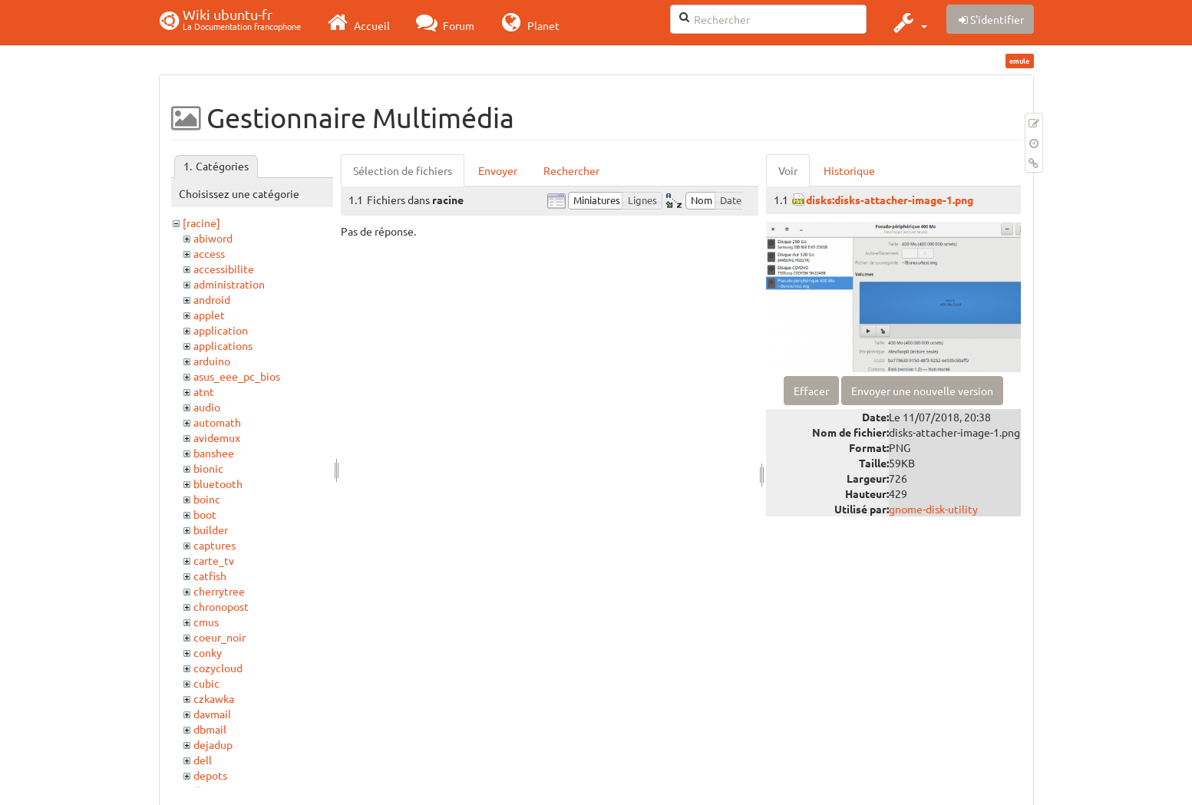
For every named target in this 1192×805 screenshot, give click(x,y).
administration (229, 284)
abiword (213, 238)
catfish (209, 575)
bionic (208, 468)
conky (207, 652)
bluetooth (218, 483)
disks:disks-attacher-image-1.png (889, 199)
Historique (849, 170)
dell (202, 760)
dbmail (209, 729)
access (209, 253)
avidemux (216, 437)
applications (223, 345)
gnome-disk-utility (933, 509)
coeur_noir (219, 637)
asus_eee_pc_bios (236, 376)
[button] (908, 22)
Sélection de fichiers (402, 170)
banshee (213, 453)
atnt (203, 391)
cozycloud (218, 668)
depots (210, 775)
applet (209, 315)
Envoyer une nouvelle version (922, 391)
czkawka (213, 698)
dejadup (213, 744)
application (220, 330)
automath (217, 422)
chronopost (221, 606)
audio (206, 407)
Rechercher (571, 170)
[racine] (201, 222)
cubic (206, 683)
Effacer (811, 391)
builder (210, 529)
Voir (787, 170)
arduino (211, 361)
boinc (206, 499)
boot (204, 514)
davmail (212, 714)
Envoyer (497, 170)
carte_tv (213, 560)
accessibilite (223, 268)
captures (214, 545)
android (211, 299)
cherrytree (219, 591)
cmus (206, 621)
